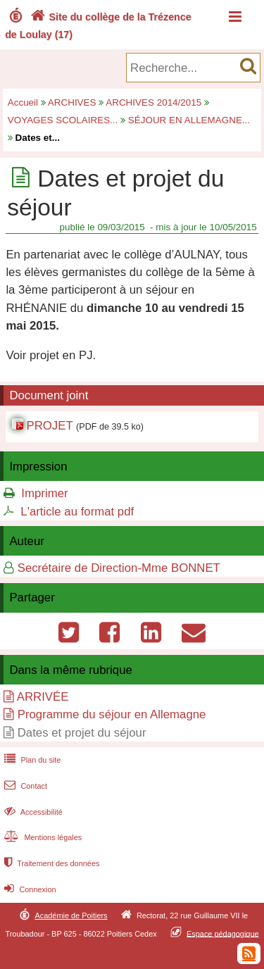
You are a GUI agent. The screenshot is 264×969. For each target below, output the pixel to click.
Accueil (23, 102)
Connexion (28, 889)
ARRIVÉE (43, 697)
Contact (24, 786)
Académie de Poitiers (70, 915)
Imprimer (44, 493)
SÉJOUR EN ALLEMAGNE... (189, 120)
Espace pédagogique (223, 933)
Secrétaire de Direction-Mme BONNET (119, 568)
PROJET (49, 425)
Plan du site (31, 760)
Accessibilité (32, 812)
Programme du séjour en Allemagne (112, 714)
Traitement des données (50, 863)
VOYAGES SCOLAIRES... (63, 120)
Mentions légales (41, 837)
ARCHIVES (72, 102)
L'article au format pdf (77, 511)
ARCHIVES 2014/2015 (153, 102)
